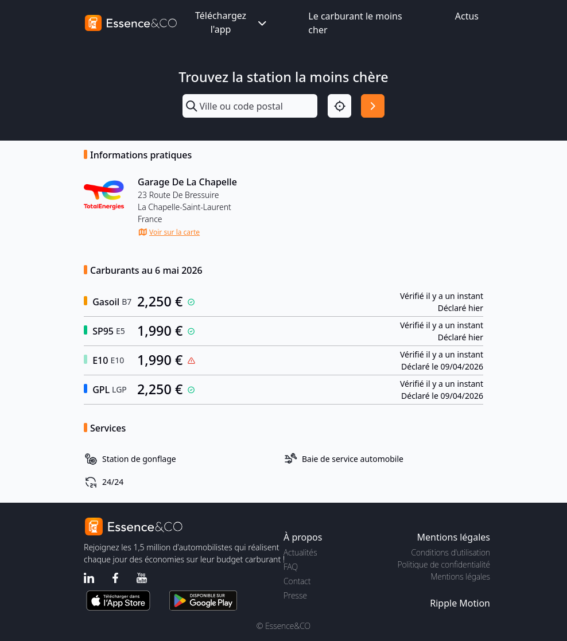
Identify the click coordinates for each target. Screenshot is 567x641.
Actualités (300, 552)
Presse (295, 595)
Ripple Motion (460, 603)
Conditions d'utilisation (450, 552)
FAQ (291, 566)
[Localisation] (339, 106)
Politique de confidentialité (444, 564)
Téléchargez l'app (232, 22)
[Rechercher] (373, 106)
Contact (297, 581)
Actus (467, 16)
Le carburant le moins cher (355, 23)
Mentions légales (460, 576)
